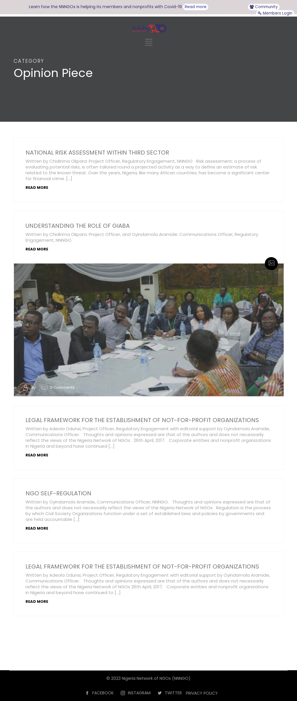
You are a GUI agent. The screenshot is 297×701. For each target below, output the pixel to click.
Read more (196, 7)
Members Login (275, 13)
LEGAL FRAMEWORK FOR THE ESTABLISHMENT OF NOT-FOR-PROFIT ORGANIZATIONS (142, 420)
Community (264, 7)
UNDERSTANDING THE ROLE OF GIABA (78, 226)
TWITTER (173, 693)
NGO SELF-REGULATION (58, 493)
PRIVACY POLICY (202, 693)
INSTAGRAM (139, 693)
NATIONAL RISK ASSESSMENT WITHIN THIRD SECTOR (97, 152)
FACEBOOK (103, 693)
